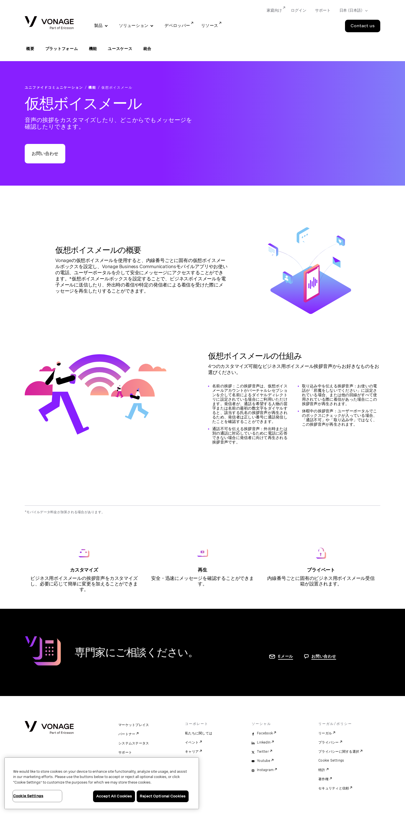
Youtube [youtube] (263, 761)
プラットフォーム (61, 48)
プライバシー (328, 742)
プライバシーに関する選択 (338, 752)
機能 (93, 48)
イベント (192, 742)
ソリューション (134, 25)
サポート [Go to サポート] (322, 10)
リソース (209, 25)
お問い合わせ (45, 153)
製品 (98, 25)
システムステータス (133, 743)
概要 (30, 48)
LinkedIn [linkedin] (264, 742)
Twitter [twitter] (263, 752)
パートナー (126, 734)
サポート (125, 752)
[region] (101, 783)
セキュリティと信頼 (333, 788)
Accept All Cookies (114, 796)
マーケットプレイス (133, 725)
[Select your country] (352, 10)
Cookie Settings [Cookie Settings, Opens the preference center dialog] (28, 796)
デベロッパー (177, 25)
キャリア (192, 752)
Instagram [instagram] (265, 770)
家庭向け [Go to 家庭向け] (274, 10)
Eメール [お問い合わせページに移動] (285, 656)
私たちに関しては (198, 733)
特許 (321, 770)
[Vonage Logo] (49, 23)
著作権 (323, 779)
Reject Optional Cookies (163, 796)
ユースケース (120, 48)
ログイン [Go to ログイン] (298, 10)
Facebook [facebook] (265, 733)
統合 (147, 48)
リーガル (325, 733)
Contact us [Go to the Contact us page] (363, 25)
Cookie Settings (331, 760)
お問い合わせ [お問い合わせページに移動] (323, 656)
